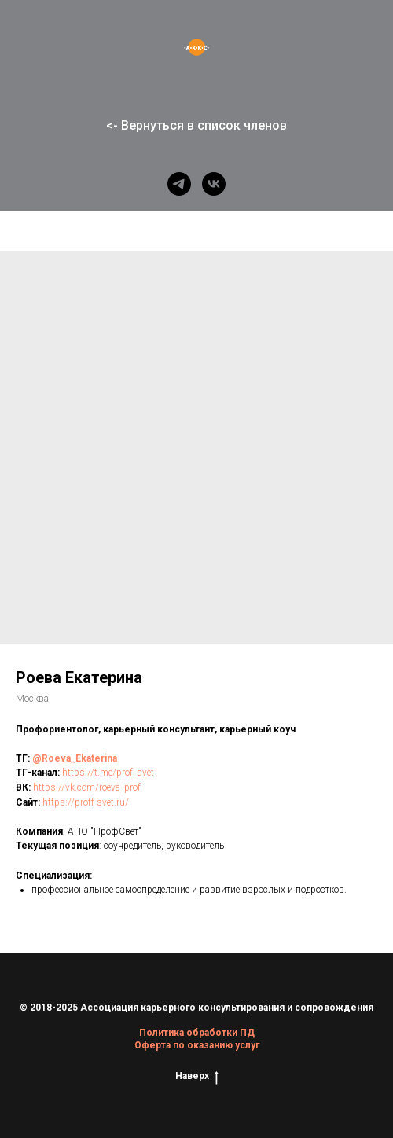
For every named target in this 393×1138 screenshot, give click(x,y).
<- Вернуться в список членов (196, 125)
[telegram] (179, 184)
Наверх (197, 1076)
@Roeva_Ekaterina (74, 758)
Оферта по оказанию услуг (196, 1045)
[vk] (214, 184)
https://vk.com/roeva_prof (87, 787)
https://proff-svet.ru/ (85, 802)
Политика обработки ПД (197, 1032)
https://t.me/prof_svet (108, 772)
